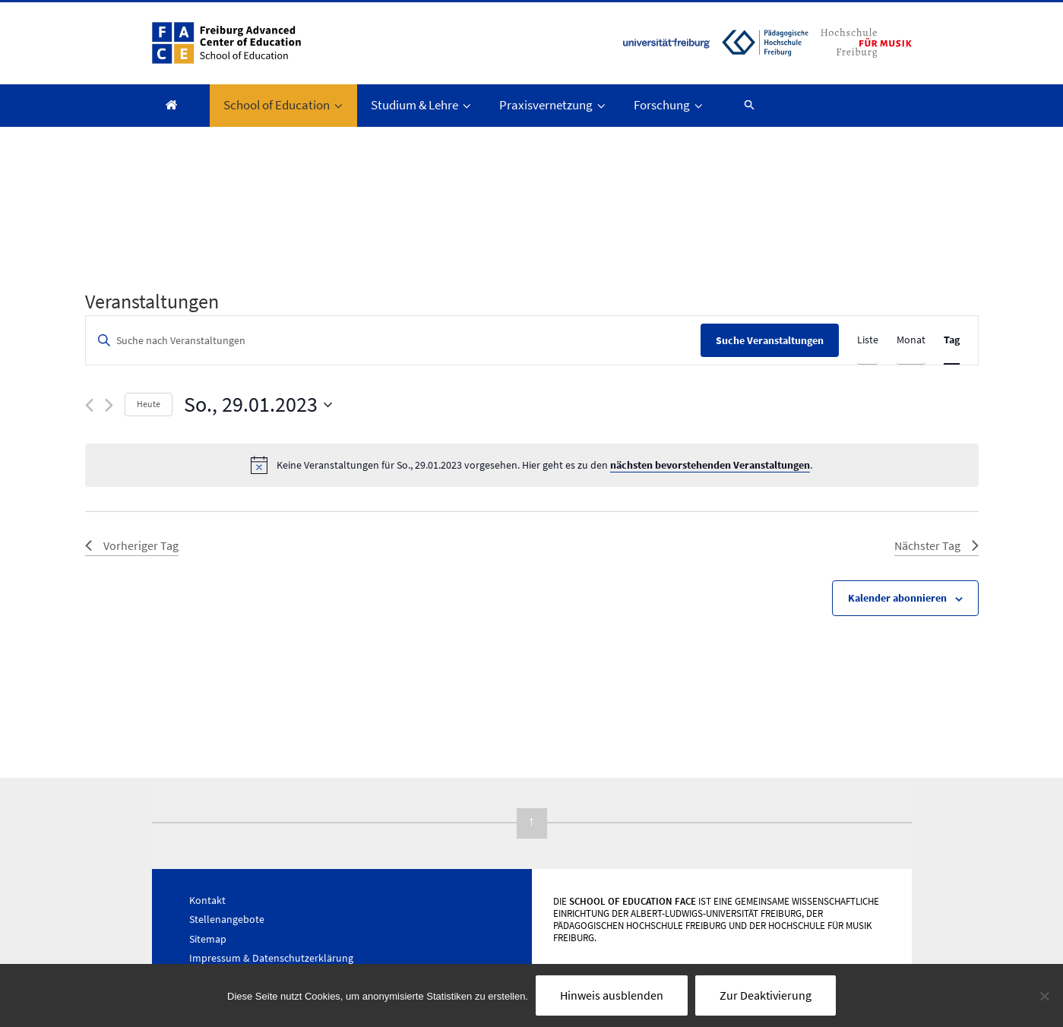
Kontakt (207, 900)
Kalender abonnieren (897, 598)
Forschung (669, 104)
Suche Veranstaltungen (770, 340)
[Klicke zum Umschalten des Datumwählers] (258, 405)
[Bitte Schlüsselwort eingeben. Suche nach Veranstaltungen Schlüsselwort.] (393, 341)
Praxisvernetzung (553, 104)
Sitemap (207, 939)
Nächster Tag (936, 545)
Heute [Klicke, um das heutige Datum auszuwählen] (148, 403)
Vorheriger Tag (132, 545)
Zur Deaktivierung (765, 995)
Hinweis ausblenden (611, 995)
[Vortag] (89, 405)
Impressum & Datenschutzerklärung (271, 958)
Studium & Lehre (422, 104)
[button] (743, 104)
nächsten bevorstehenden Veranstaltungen (710, 465)
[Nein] (1044, 995)
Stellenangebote (226, 919)
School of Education (284, 104)
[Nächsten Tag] (109, 405)
